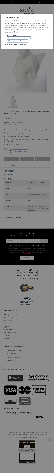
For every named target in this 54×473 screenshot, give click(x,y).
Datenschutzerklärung (11, 32)
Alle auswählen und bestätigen (17, 41)
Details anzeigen (11, 35)
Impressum (8, 44)
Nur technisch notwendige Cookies (18, 38)
